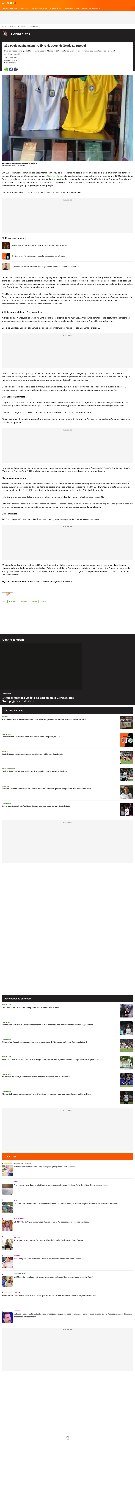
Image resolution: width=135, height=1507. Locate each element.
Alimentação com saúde (22, 1163)
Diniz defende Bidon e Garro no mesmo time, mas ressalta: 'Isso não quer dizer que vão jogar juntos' (47, 1024)
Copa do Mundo (54, 176)
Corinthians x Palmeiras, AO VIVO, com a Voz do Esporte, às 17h (31, 736)
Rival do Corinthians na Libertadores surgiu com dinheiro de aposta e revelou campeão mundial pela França (51, 1059)
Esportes (13, 26)
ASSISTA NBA (25, 8)
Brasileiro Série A (8, 769)
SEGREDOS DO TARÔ (72, 8)
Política (17, 1292)
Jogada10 (24, 601)
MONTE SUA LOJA (56, 8)
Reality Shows (19, 1219)
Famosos (17, 1237)
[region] (67, 18)
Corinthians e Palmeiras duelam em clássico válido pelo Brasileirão (32, 754)
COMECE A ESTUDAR (39, 8)
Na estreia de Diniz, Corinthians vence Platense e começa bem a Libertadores (37, 1076)
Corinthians (34, 26)
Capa (4, 26)
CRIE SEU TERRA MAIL (9, 8)
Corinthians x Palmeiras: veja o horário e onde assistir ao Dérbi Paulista (34, 771)
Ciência (16, 1182)
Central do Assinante (91, 8)
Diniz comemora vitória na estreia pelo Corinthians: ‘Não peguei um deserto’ (38, 699)
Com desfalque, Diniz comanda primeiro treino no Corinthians (30, 1007)
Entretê (17, 1255)
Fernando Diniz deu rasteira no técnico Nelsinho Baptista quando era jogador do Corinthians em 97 (47, 788)
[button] (3, 3)
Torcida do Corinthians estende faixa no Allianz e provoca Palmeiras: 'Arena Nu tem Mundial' (44, 719)
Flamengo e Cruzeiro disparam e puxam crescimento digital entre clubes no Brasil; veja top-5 (44, 1042)
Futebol (23, 26)
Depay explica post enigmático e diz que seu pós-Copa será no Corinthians (36, 806)
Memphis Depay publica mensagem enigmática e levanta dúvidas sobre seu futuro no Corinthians (46, 1094)
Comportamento (20, 1274)
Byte (15, 1200)
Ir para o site (11, 3)
